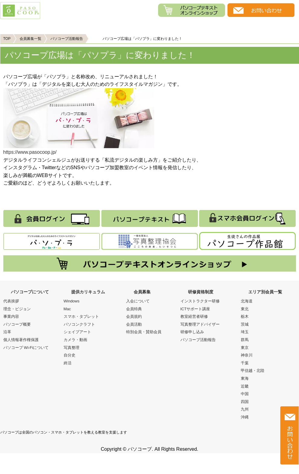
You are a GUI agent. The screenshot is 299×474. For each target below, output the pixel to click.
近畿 (245, 386)
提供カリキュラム (112, 26)
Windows (72, 301)
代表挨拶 (11, 301)
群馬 (245, 339)
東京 (245, 347)
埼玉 (245, 332)
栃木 (245, 316)
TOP (7, 39)
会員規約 (134, 316)
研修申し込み (192, 332)
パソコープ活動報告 (66, 39)
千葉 (245, 363)
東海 (245, 378)
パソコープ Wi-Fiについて (26, 347)
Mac (67, 309)
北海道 (247, 301)
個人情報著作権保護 (21, 339)
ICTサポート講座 (195, 309)
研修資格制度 (200, 291)
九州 (245, 409)
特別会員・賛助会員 (143, 332)
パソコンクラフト (79, 324)
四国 (245, 401)
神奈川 (247, 355)
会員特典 (134, 309)
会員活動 (134, 324)
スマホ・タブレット (81, 316)
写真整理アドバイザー (200, 324)
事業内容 (11, 316)
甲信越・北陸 (252, 370)
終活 (68, 363)
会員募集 (187, 26)
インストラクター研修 (200, 301)
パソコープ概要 (17, 324)
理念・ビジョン (17, 309)
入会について (138, 301)
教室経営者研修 (194, 316)
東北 (245, 309)
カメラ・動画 (75, 339)
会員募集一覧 (30, 39)
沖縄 (245, 417)
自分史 (69, 355)
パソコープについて (37, 26)
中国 (245, 394)
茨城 (245, 324)
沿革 (7, 332)
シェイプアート (77, 332)
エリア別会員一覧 (265, 291)
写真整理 (71, 347)
